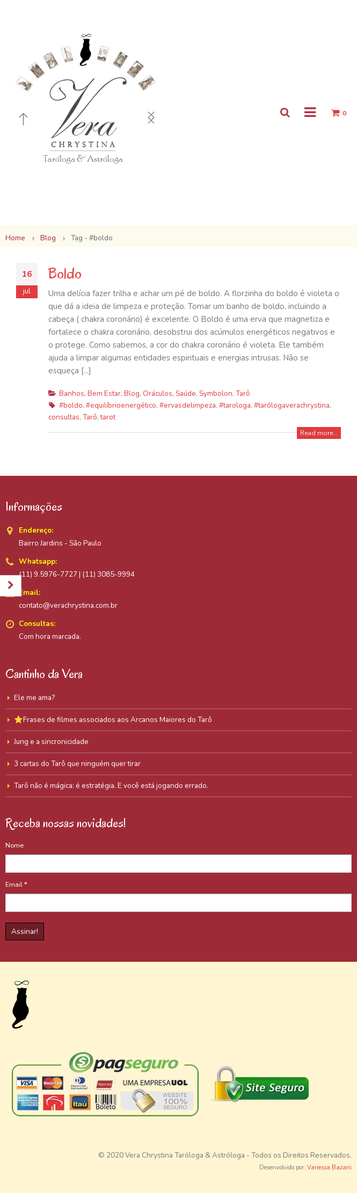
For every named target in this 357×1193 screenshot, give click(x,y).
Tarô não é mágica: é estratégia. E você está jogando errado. (111, 785)
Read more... (319, 433)
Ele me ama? (34, 698)
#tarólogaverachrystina (292, 405)
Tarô (243, 393)
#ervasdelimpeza (187, 405)
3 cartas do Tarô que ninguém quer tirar (77, 763)
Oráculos (157, 393)
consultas (63, 417)
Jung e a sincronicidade (51, 742)
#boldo (71, 405)
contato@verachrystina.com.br (68, 605)
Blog (132, 393)
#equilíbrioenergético (121, 405)
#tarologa (235, 405)
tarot (107, 417)
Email (16, 884)
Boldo (65, 273)
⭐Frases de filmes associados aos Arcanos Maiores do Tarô (113, 720)
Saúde (186, 393)
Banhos (71, 393)
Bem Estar (104, 393)
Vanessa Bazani (329, 1167)
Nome (14, 845)
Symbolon (215, 393)
